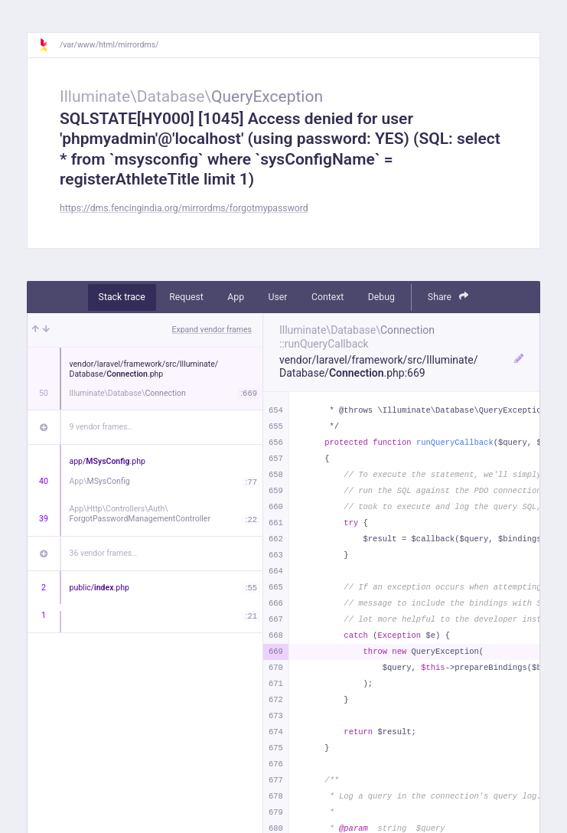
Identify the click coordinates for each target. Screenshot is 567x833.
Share (448, 296)
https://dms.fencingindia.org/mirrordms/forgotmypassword (184, 208)
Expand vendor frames (212, 330)
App (235, 297)
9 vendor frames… (101, 427)
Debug (381, 297)
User (278, 297)
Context (327, 297)
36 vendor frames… (104, 553)
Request (186, 297)
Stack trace (122, 297)
